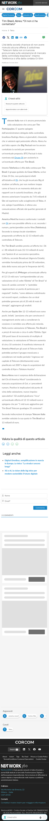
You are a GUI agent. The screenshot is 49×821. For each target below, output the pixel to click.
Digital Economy (8, 15)
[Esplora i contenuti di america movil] (12, 715)
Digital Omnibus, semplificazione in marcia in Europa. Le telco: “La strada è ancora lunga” (24, 463)
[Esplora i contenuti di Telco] (8, 729)
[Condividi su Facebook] (4, 37)
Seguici (14, 749)
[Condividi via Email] (17, 37)
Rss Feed (25, 757)
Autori (11, 757)
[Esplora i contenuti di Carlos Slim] (30, 715)
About (4, 757)
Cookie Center (41, 759)
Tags (18, 757)
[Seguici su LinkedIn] (24, 750)
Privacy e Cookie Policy (39, 757)
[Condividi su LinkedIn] (12, 37)
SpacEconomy (40, 15)
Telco (19, 15)
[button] (3, 9)
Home (4, 30)
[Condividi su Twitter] (8, 37)
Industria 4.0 (27, 15)
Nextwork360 (6, 770)
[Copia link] (21, 37)
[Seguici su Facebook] (34, 750)
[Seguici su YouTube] (39, 750)
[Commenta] (40, 508)
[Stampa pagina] (25, 37)
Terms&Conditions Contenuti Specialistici (19, 759)
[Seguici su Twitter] (29, 750)
